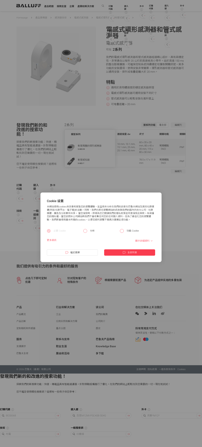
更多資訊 (51, 240)
